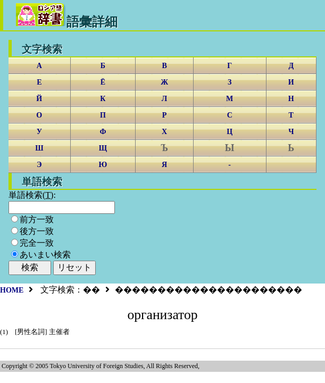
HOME (11, 290)
